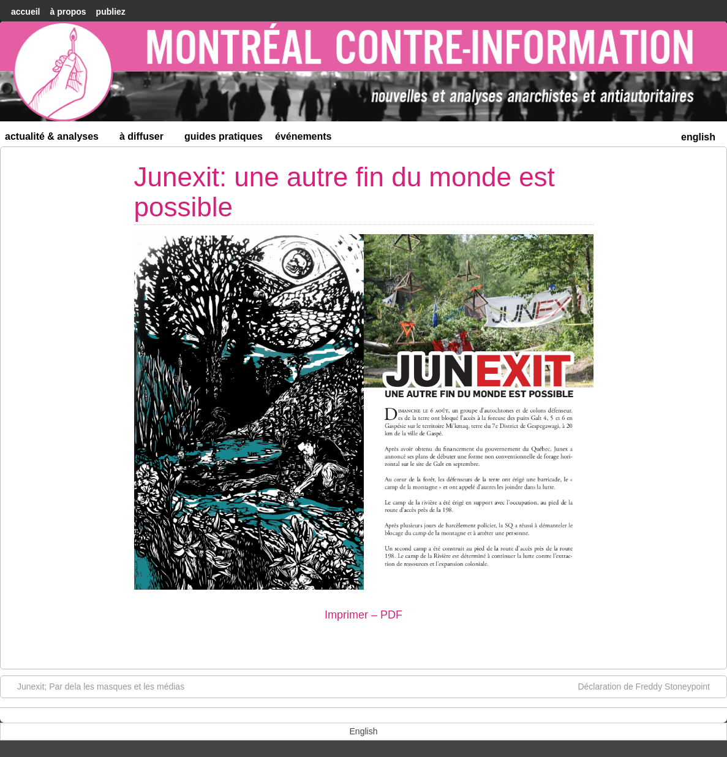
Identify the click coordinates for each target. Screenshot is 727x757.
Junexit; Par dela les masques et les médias (94, 685)
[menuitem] (698, 135)
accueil (25, 12)
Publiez (111, 12)
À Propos (68, 12)
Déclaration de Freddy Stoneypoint (650, 685)
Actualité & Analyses (57, 138)
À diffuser (146, 138)
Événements (303, 136)
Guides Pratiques (223, 136)
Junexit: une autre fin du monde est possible (344, 191)
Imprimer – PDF (363, 615)
